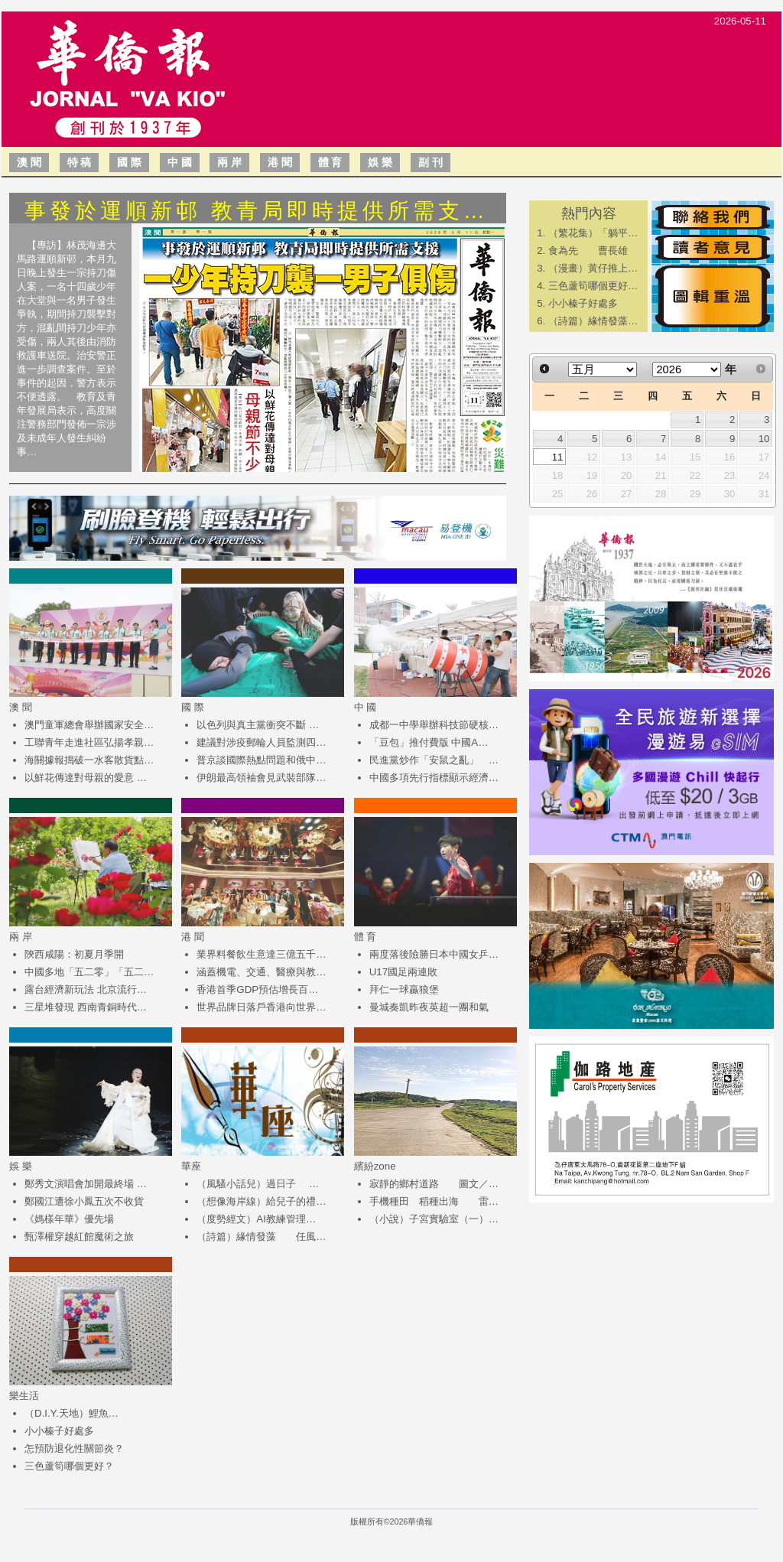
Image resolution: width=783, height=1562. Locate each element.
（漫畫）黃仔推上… (593, 268)
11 (558, 457)
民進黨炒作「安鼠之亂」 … (434, 760)
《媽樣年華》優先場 (69, 1219)
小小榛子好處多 (59, 1431)
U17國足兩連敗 (403, 972)
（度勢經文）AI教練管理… (256, 1219)
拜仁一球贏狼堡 (404, 989)
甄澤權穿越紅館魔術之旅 (79, 1236)
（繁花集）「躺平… (593, 233)
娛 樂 (380, 162)
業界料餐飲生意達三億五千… (261, 954)
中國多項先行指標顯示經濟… (434, 777)
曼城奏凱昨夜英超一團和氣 (429, 1007)
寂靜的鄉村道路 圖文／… (434, 1183)
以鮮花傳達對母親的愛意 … (85, 777)
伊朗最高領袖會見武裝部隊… (261, 777)
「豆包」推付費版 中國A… (429, 742)
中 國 (179, 162)
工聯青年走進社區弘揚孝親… (89, 742)
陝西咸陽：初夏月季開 (74, 954)
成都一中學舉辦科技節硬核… (434, 725)
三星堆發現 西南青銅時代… (85, 1007)
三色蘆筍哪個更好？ (69, 1466)
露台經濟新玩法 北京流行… (85, 989)
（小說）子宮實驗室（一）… (434, 1219)
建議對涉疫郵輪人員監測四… (261, 742)
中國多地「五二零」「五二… (89, 972)
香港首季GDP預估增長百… (257, 989)
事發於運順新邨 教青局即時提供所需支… (256, 211)
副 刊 (430, 162)
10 (764, 438)
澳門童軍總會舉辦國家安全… (89, 725)
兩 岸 (229, 162)
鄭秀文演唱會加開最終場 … (85, 1183)
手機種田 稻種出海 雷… (434, 1201)
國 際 (129, 162)
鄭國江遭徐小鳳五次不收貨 (84, 1201)
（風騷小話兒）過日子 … (258, 1183)
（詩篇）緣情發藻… (593, 321)
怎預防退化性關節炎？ (74, 1448)
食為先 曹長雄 (588, 250)
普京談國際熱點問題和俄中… (261, 760)
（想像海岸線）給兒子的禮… (261, 1201)
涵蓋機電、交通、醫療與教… (261, 972)
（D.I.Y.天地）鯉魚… (71, 1413)
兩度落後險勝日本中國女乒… (434, 954)
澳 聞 (29, 162)
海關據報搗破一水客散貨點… (89, 760)
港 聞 (280, 162)
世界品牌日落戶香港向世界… (261, 1007)
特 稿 (79, 162)
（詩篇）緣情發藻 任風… (261, 1236)
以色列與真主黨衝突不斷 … (258, 725)
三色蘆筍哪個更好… (593, 285)
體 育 (330, 162)
